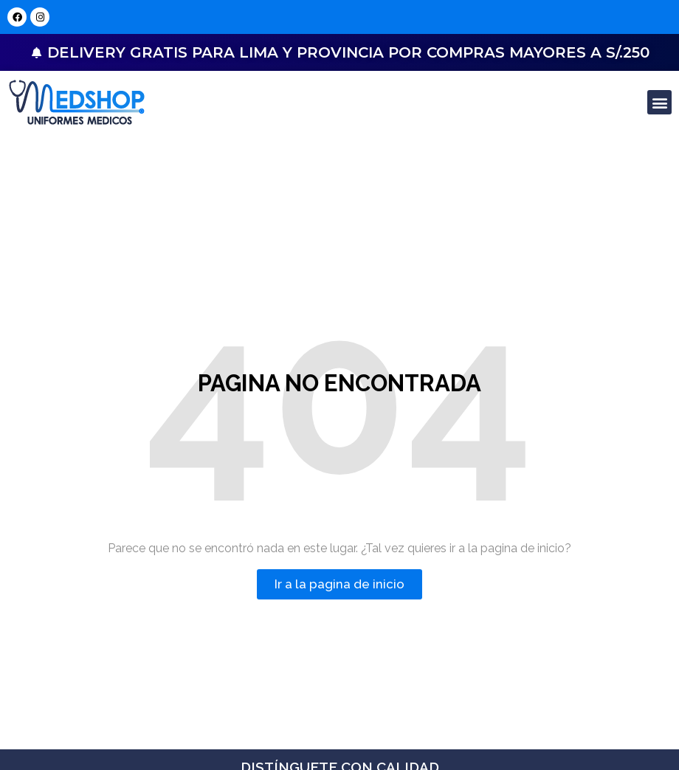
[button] (659, 102)
